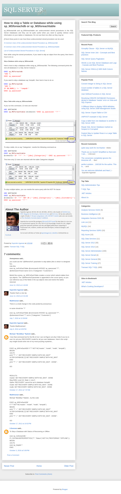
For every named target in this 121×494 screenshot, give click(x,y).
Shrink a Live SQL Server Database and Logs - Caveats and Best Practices (99, 64)
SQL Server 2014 (88, 247)
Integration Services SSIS (91, 218)
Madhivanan (14, 300)
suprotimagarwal (46, 233)
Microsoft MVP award (48, 221)
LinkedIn (54, 233)
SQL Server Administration (91, 251)
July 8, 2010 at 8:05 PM (18, 329)
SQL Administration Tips (90, 185)
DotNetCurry (66, 212)
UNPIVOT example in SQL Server (94, 117)
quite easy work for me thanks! (93, 148)
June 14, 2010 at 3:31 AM (19, 296)
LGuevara (13, 428)
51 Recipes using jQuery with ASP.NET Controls (44, 216)
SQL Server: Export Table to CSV (94, 113)
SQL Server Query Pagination (92, 59)
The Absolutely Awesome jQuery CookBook (35, 218)
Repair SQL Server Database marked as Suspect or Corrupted (97, 128)
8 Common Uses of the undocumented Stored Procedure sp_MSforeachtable (31, 47)
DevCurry (55, 214)
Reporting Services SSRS (91, 230)
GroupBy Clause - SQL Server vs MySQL (97, 48)
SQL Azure (85, 235)
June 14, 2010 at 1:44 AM (19, 285)
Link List (84, 222)
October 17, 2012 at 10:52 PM (20, 423)
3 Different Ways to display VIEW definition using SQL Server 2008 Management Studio (98, 107)
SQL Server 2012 (88, 243)
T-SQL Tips (85, 189)
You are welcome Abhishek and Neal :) (96, 170)
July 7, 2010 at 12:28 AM (18, 318)
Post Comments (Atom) (43, 474)
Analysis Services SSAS (90, 210)
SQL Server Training (89, 263)
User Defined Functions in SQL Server (96, 94)
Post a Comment (13, 455)
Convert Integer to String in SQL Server (96, 84)
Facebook (8, 235)
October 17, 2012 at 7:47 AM (20, 390)
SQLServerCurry (44, 214)
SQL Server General (89, 259)
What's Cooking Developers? (92, 286)
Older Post (68, 466)
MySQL (84, 226)
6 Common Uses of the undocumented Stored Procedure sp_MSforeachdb (31, 43)
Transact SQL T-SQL (17, 246)
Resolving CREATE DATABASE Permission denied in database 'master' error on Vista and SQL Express (99, 100)
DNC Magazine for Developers (29, 214)
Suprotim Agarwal (16, 290)
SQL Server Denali (88, 255)
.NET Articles (86, 193)
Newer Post (9, 466)
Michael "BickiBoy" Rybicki (20, 334)
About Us (85, 197)
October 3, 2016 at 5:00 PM (19, 450)
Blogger (64, 489)
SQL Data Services (88, 239)
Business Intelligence (89, 214)
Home (39, 466)
